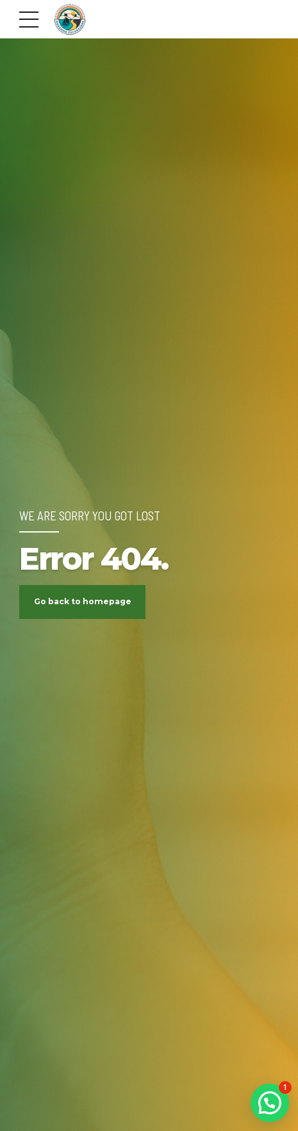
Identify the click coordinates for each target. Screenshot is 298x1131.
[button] (270, 1103)
